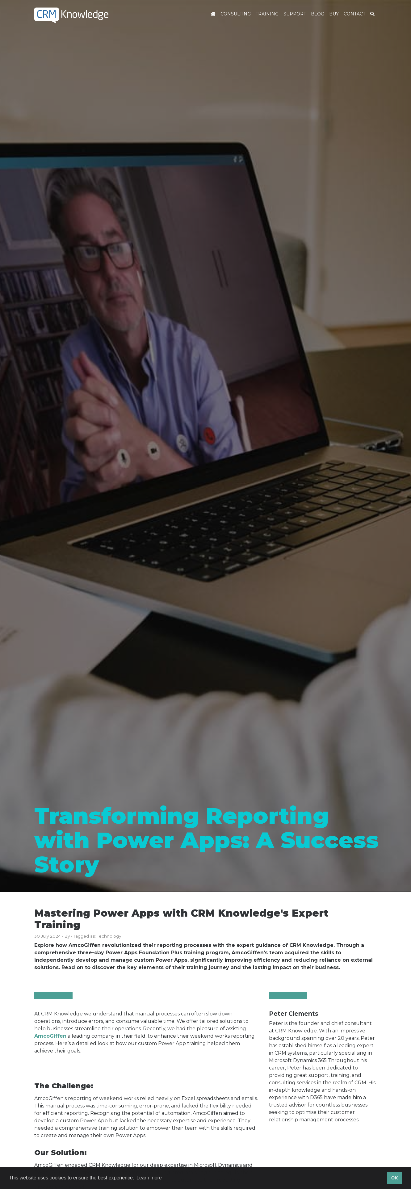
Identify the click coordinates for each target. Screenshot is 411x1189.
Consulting (235, 14)
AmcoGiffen (50, 1036)
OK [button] (394, 1177)
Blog (317, 14)
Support (294, 14)
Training (267, 14)
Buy (334, 14)
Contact (354, 14)
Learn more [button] (149, 1177)
